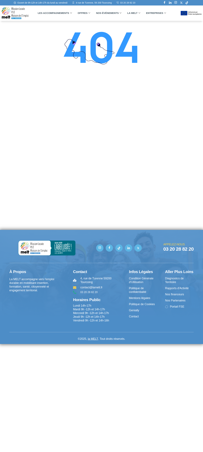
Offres (84, 13)
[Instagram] (175, 2)
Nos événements (108, 13)
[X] (181, 2)
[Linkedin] (170, 2)
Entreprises (156, 13)
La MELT (133, 13)
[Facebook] (164, 2)
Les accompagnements (55, 13)
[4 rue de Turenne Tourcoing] (32, 305)
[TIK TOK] (119, 248)
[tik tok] (186, 2)
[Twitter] (138, 248)
